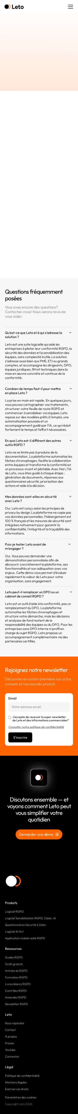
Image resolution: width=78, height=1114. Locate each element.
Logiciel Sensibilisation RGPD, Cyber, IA (30, 918)
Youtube (10, 1050)
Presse (9, 1043)
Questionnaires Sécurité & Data (25, 925)
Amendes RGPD (15, 997)
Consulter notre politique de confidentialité (36, 727)
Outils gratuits (14, 964)
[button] (70, 7)
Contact (10, 1030)
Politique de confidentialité (22, 1076)
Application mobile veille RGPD (25, 938)
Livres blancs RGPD (18, 984)
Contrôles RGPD (16, 991)
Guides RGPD (14, 957)
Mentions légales (16, 1082)
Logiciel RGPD (14, 911)
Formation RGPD (16, 977)
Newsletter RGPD (16, 1004)
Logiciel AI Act (14, 931)
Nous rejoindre (14, 1023)
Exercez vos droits (16, 1089)
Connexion (12, 1056)
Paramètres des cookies (20, 1097)
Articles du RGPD (16, 971)
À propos (11, 1036)
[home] (14, 6)
